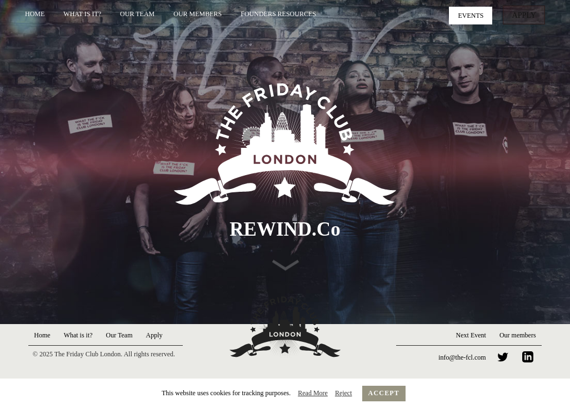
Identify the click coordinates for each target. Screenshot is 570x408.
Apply (526, 14)
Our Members (197, 14)
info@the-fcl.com (462, 357)
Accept (384, 393)
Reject (343, 393)
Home (34, 14)
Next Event (471, 335)
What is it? (82, 14)
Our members (517, 335)
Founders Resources (278, 14)
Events (474, 14)
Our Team (137, 14)
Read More (313, 393)
